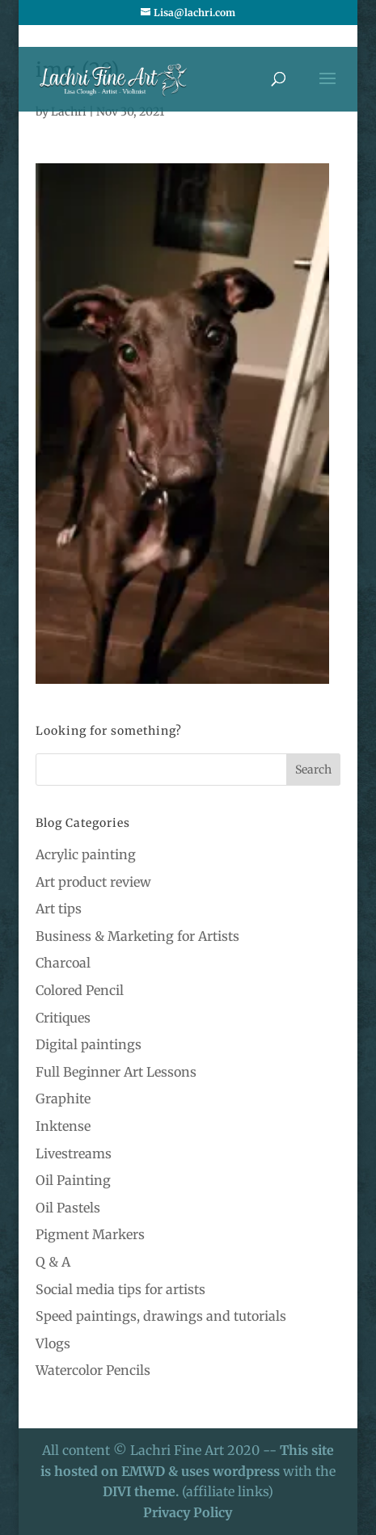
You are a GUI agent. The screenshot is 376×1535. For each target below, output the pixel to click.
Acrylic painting (86, 854)
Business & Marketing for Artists (137, 936)
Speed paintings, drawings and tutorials (161, 1316)
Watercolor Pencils (93, 1370)
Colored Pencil (80, 990)
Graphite (63, 1098)
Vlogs (53, 1343)
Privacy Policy (187, 1512)
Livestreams (74, 1153)
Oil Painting (73, 1180)
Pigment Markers (90, 1234)
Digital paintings (89, 1044)
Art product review (93, 882)
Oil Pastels (68, 1208)
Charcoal (63, 963)
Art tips (59, 908)
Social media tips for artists (120, 1289)
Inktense (63, 1126)
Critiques (63, 1018)
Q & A (53, 1262)
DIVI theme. (142, 1491)
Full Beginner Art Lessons (116, 1072)
